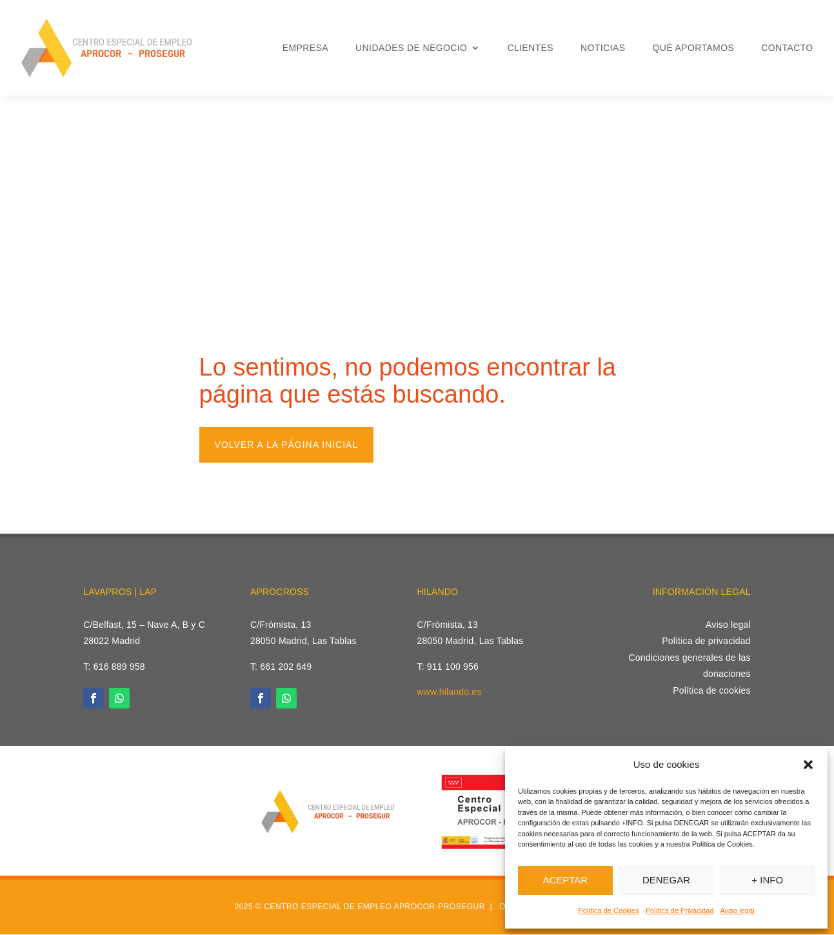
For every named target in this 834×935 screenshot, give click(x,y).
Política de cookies (712, 690)
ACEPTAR (565, 879)
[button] (808, 764)
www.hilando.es (449, 692)
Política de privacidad (706, 641)
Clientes (530, 48)
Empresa (305, 48)
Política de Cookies (609, 910)
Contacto (787, 48)
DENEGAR (666, 879)
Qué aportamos (693, 48)
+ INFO (767, 879)
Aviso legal (737, 910)
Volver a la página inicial (287, 444)
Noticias (603, 48)
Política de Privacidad (680, 910)
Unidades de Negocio (411, 48)
